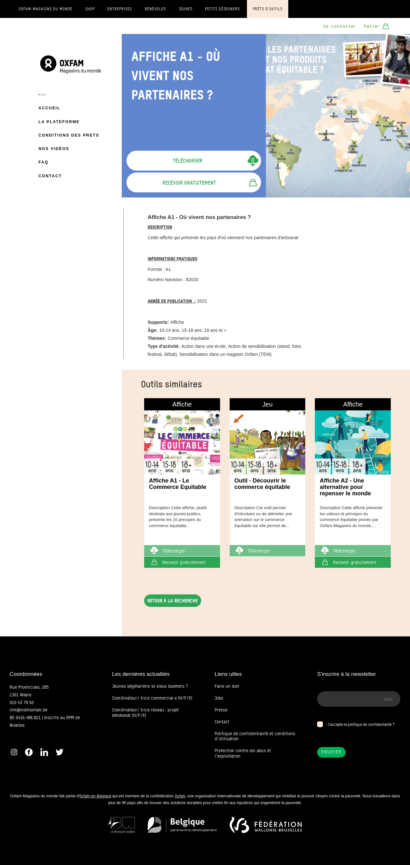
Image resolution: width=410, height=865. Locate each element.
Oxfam (180, 796)
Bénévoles (155, 9)
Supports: (158, 322)
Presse (221, 709)
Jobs (219, 698)
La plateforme (59, 122)
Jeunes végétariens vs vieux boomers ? (150, 686)
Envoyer (331, 752)
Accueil (49, 108)
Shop (90, 9)
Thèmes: (157, 338)
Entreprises (119, 9)
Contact (50, 176)
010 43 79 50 (22, 702)
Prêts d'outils (268, 9)
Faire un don (227, 686)
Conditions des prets (68, 135)
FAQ (43, 162)
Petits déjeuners (222, 9)
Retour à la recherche (172, 601)
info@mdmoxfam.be (28, 709)
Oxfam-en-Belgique (95, 796)
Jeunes (186, 9)
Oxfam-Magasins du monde (45, 9)
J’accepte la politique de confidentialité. (360, 724)
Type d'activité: (164, 346)
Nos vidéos (53, 149)
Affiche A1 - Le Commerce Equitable (177, 483)
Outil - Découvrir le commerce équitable (262, 483)
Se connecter (339, 26)
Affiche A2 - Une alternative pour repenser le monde (345, 487)
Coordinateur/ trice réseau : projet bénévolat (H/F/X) (145, 712)
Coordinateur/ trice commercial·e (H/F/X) (152, 698)
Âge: (153, 330)
